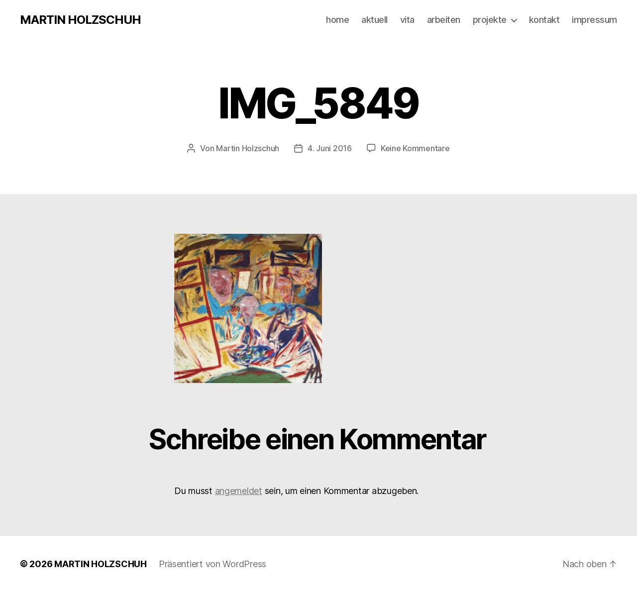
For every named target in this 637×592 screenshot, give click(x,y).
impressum (594, 19)
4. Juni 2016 (330, 148)
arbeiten (443, 19)
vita (407, 19)
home (337, 19)
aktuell (374, 19)
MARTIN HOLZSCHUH (80, 20)
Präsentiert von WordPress (212, 564)
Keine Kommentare (415, 148)
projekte (490, 19)
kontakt (544, 19)
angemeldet (238, 491)
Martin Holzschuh (247, 148)
